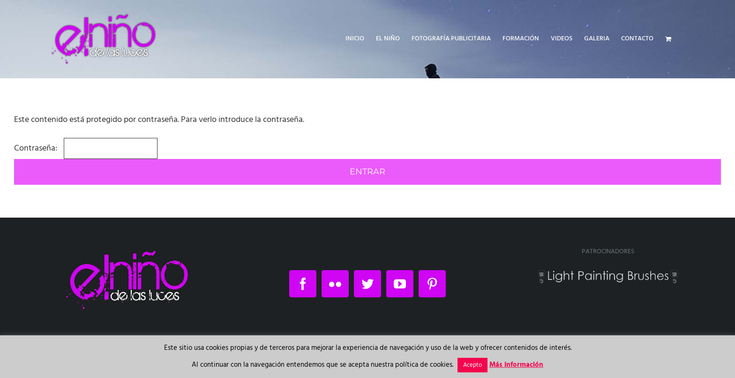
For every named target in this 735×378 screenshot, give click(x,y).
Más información (516, 364)
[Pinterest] (432, 283)
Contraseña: (86, 148)
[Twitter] (367, 283)
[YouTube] (399, 283)
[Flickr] (335, 283)
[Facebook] (302, 283)
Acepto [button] (472, 365)
